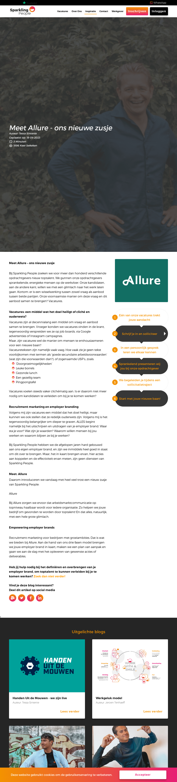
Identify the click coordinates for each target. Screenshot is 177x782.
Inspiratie (90, 11)
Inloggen (159, 11)
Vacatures (62, 11)
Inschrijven (137, 11)
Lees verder (70, 711)
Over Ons (77, 11)
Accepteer (142, 774)
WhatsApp (160, 2)
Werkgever (117, 11)
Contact (103, 11)
